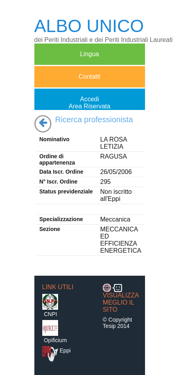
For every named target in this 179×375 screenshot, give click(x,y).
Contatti (89, 80)
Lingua (89, 57)
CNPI (50, 314)
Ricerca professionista (94, 119)
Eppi (65, 350)
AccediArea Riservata (90, 103)
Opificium (55, 340)
